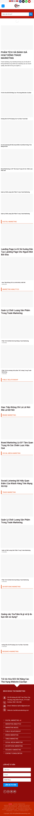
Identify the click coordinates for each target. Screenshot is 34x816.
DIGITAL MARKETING (19, 804)
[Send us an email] (23, 1)
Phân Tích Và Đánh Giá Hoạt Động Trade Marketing (14, 55)
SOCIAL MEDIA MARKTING (23, 808)
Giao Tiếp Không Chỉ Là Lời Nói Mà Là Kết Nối (13, 282)
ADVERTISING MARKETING (9, 809)
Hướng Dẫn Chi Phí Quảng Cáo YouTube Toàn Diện (14, 118)
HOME (10, 804)
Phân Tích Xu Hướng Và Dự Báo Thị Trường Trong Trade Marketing (16, 371)
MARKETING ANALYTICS (11, 805)
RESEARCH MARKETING (25, 809)
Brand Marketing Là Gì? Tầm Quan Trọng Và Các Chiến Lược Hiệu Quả (17, 169)
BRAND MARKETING (23, 806)
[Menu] (3, 5)
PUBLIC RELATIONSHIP (10, 806)
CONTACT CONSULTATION (21, 810)
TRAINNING (9, 810)
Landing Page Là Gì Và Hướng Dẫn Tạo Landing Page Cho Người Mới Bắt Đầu (17, 252)
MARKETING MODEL (24, 805)
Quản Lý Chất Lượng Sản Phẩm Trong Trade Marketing (15, 192)
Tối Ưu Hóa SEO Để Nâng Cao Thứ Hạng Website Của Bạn (16, 92)
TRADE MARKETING (9, 808)
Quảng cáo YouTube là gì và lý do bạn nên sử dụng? (16, 615)
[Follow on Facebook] (20, 1)
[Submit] (31, 14)
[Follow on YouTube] (14, 791)
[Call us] (26, 1)
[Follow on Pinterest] (29, 1)
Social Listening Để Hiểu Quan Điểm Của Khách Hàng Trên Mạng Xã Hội (16, 145)
